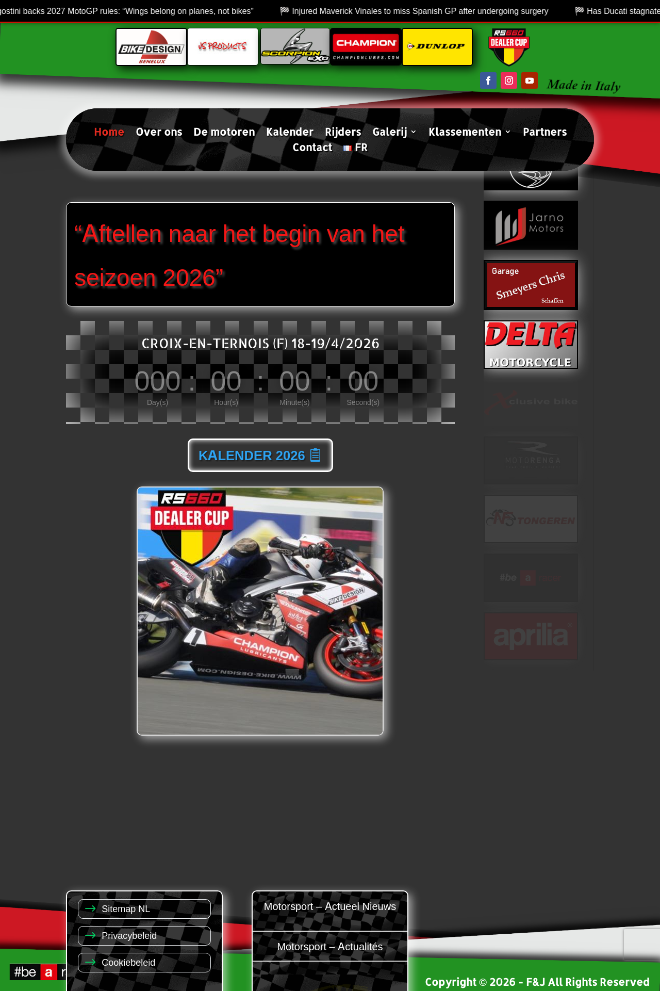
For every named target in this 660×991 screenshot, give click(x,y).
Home (109, 133)
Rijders (343, 133)
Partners (545, 133)
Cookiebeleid (128, 962)
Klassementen (464, 133)
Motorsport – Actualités (330, 945)
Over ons (159, 133)
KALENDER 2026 (252, 455)
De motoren (224, 133)
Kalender (290, 133)
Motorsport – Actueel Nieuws (330, 905)
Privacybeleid (129, 935)
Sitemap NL (126, 908)
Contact (312, 148)
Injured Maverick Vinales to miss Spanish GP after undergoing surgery (431, 11)
